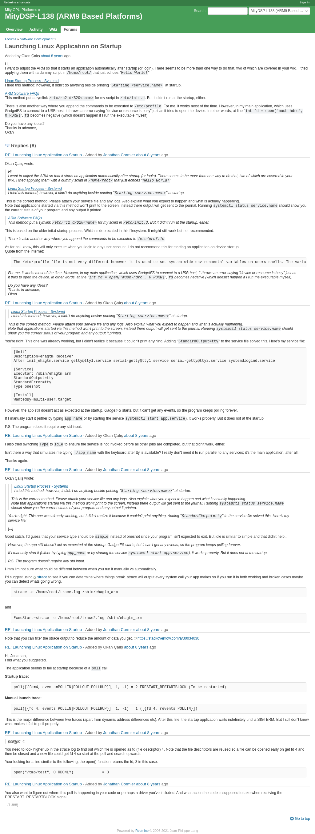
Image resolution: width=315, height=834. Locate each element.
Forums (70, 29)
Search (199, 11)
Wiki (53, 29)
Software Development (37, 39)
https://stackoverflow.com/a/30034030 (168, 638)
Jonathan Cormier (119, 155)
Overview (14, 29)
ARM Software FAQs (22, 93)
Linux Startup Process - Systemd (32, 81)
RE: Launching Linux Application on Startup (43, 155)
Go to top (302, 818)
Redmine (142, 830)
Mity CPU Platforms (21, 10)
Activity (35, 29)
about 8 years (52, 56)
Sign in (304, 2)
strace (42, 577)
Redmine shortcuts (17, 2)
